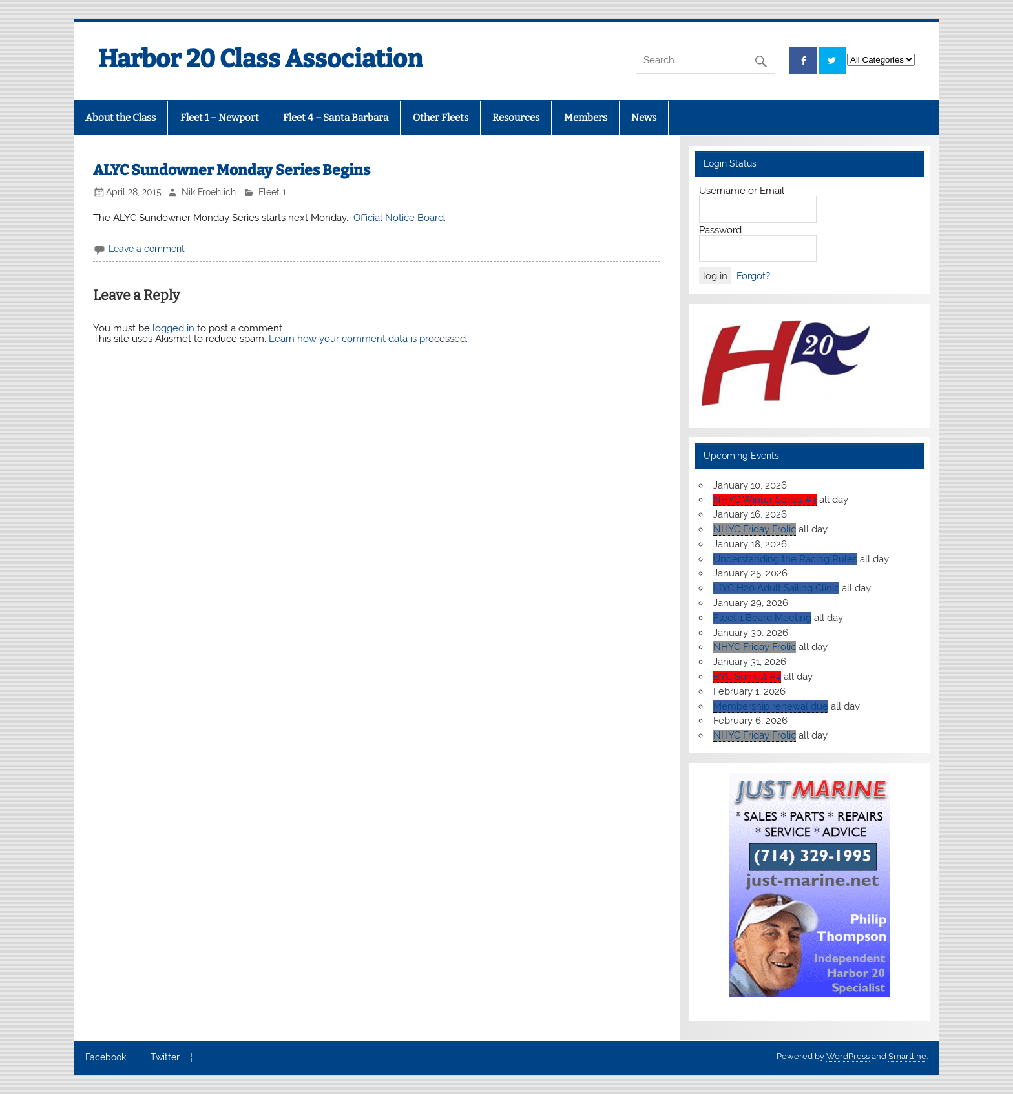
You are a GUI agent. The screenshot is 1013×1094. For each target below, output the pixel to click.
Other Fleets (440, 117)
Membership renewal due (770, 706)
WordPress (848, 1056)
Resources (515, 117)
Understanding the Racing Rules (785, 559)
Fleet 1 (272, 192)
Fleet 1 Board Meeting (762, 618)
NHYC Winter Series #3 (765, 499)
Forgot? (753, 276)
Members (585, 117)
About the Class (120, 117)
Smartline (907, 1056)
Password (720, 230)
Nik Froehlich (209, 192)
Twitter (165, 1057)
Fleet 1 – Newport (219, 117)
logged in (173, 328)
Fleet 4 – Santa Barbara (335, 117)
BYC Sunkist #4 (747, 676)
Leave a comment (147, 249)
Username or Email (741, 190)
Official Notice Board (398, 218)
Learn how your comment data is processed (367, 338)
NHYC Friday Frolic (754, 529)
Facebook (105, 1057)
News (643, 117)
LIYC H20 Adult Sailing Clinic (776, 588)
